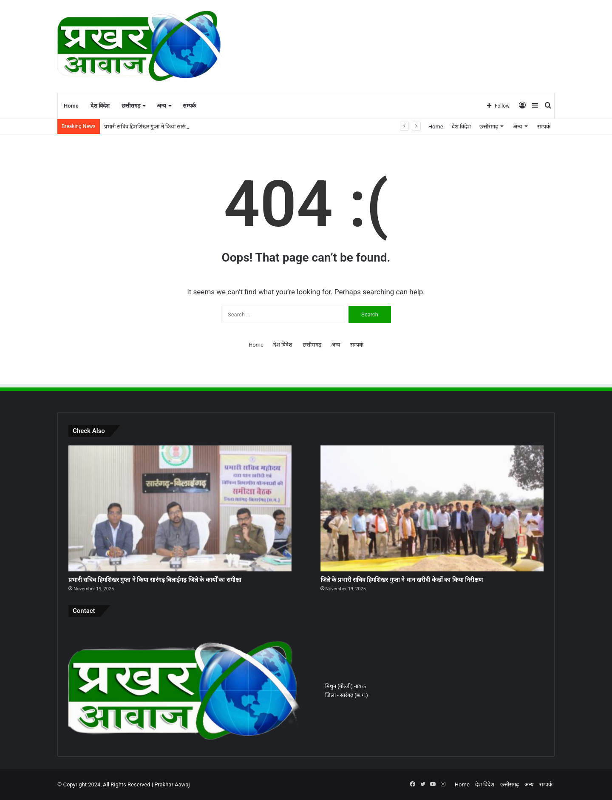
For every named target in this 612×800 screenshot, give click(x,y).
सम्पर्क (189, 105)
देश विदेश (100, 105)
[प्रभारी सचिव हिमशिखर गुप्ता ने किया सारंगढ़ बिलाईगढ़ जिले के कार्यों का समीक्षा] (180, 508)
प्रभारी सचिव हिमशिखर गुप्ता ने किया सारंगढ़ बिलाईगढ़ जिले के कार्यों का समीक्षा (154, 579)
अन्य (161, 105)
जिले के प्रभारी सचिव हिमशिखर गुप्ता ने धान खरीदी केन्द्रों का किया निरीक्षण (401, 579)
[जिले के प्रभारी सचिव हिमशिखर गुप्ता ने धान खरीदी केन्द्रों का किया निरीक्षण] (432, 508)
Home (71, 105)
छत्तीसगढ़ (131, 105)
